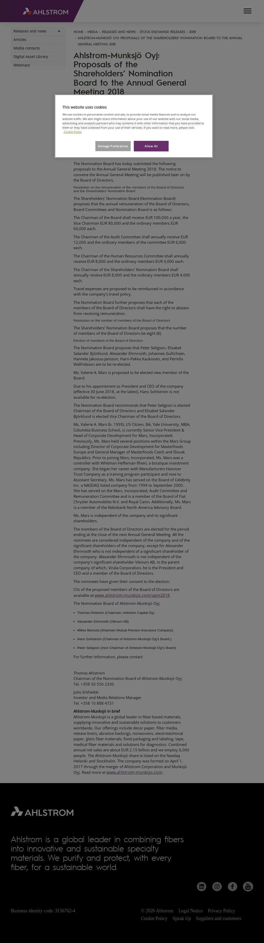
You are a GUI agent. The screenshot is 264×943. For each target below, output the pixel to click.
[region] (134, 126)
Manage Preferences (113, 146)
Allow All (151, 146)
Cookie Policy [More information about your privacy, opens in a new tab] (73, 132)
